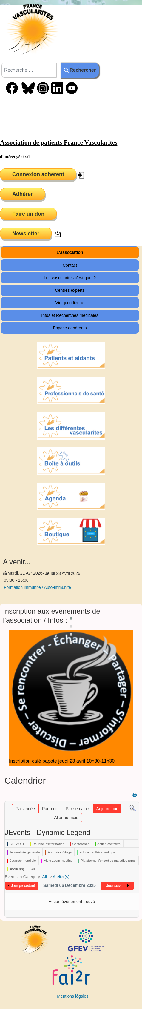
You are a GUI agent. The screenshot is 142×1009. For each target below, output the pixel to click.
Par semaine (77, 808)
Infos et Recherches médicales (69, 315)
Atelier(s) (61, 876)
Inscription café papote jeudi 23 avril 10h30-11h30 (62, 761)
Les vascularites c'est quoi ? (70, 277)
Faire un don (28, 214)
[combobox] (29, 70)
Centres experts (70, 290)
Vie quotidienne (69, 302)
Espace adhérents (70, 327)
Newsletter (25, 233)
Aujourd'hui (106, 808)
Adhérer (22, 194)
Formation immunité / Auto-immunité (37, 587)
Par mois (50, 808)
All (44, 876)
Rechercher (80, 70)
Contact (70, 265)
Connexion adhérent (38, 174)
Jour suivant (116, 886)
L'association (70, 252)
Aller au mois (66, 817)
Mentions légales (72, 996)
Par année (25, 808)
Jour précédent (23, 886)
